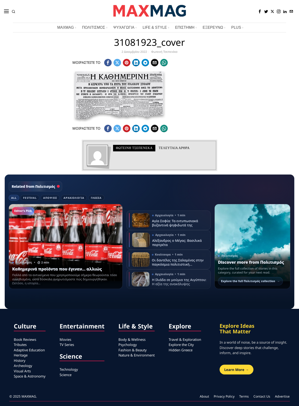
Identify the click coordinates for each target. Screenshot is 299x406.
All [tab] (14, 197)
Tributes (20, 344)
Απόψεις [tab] (50, 197)
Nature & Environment (136, 355)
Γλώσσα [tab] (96, 197)
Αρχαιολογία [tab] (74, 197)
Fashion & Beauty (132, 350)
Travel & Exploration (185, 339)
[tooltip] (260, 11)
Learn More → (236, 369)
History (19, 360)
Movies (65, 339)
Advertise (282, 396)
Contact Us (261, 396)
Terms (244, 396)
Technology (69, 369)
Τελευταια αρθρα (174, 148)
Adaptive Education (29, 350)
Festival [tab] (30, 197)
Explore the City (181, 344)
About (204, 396)
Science (65, 374)
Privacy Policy (224, 396)
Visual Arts (22, 371)
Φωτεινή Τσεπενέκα (164, 51)
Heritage (21, 355)
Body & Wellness (132, 339)
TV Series (67, 344)
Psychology (127, 344)
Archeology (23, 365)
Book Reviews (25, 339)
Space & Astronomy (30, 376)
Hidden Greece (180, 350)
